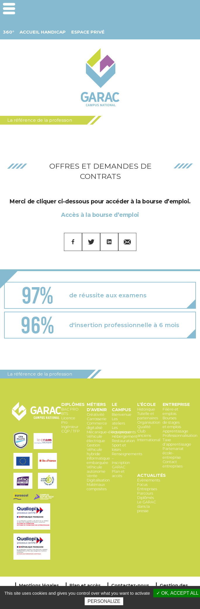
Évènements (148, 480)
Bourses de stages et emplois (172, 422)
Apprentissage (175, 431)
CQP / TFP (70, 431)
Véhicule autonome (96, 469)
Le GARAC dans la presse (146, 506)
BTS (64, 413)
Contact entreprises (172, 464)
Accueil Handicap (43, 32)
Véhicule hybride (94, 451)
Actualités (151, 475)
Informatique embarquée (98, 460)
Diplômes (73, 404)
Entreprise (176, 404)
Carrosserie (97, 419)
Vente (92, 476)
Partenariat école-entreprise (173, 453)
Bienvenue (121, 414)
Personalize (104, 601)
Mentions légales (39, 585)
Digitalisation (98, 480)
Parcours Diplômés (145, 495)
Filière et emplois (170, 411)
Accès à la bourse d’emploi (100, 214)
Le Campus (121, 407)
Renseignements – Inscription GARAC (127, 460)
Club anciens (144, 433)
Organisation (148, 422)
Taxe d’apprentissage (177, 442)
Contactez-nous (130, 585)
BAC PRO (70, 409)
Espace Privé (88, 32)
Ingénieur (70, 427)
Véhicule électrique (96, 438)
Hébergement (125, 436)
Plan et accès (118, 473)
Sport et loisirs (119, 447)
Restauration (123, 441)
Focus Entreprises (147, 486)
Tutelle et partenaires (147, 415)
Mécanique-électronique (109, 432)
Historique (146, 409)
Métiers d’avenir (97, 407)
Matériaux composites (97, 486)
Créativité (96, 414)
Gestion (93, 445)
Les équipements (124, 429)
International (148, 440)
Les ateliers (118, 421)
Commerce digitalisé (97, 425)
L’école (146, 404)
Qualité (144, 427)
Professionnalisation (180, 435)
